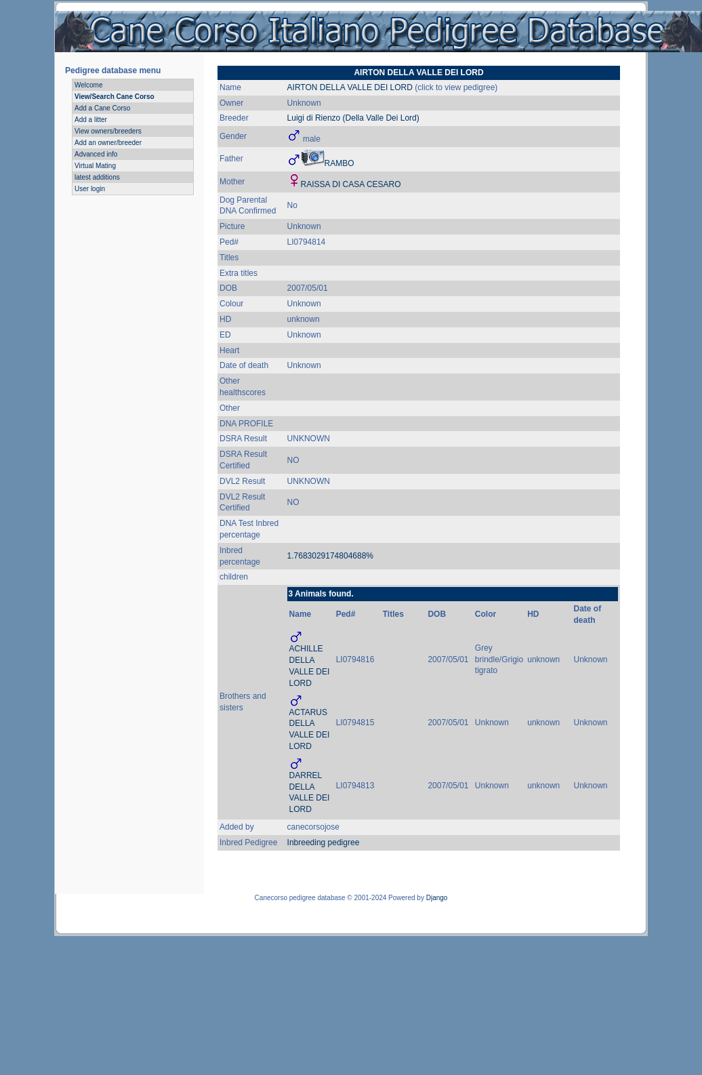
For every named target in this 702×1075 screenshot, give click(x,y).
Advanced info (96, 154)
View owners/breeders (108, 131)
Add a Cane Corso (102, 108)
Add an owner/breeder (108, 142)
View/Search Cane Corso (114, 96)
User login (90, 188)
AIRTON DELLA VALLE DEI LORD (350, 87)
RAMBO (339, 163)
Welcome (89, 85)
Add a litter (91, 119)
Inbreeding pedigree (323, 842)
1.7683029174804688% (330, 556)
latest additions (97, 177)
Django (437, 897)
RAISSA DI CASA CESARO (351, 184)
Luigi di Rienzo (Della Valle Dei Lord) (353, 118)
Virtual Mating (95, 165)
